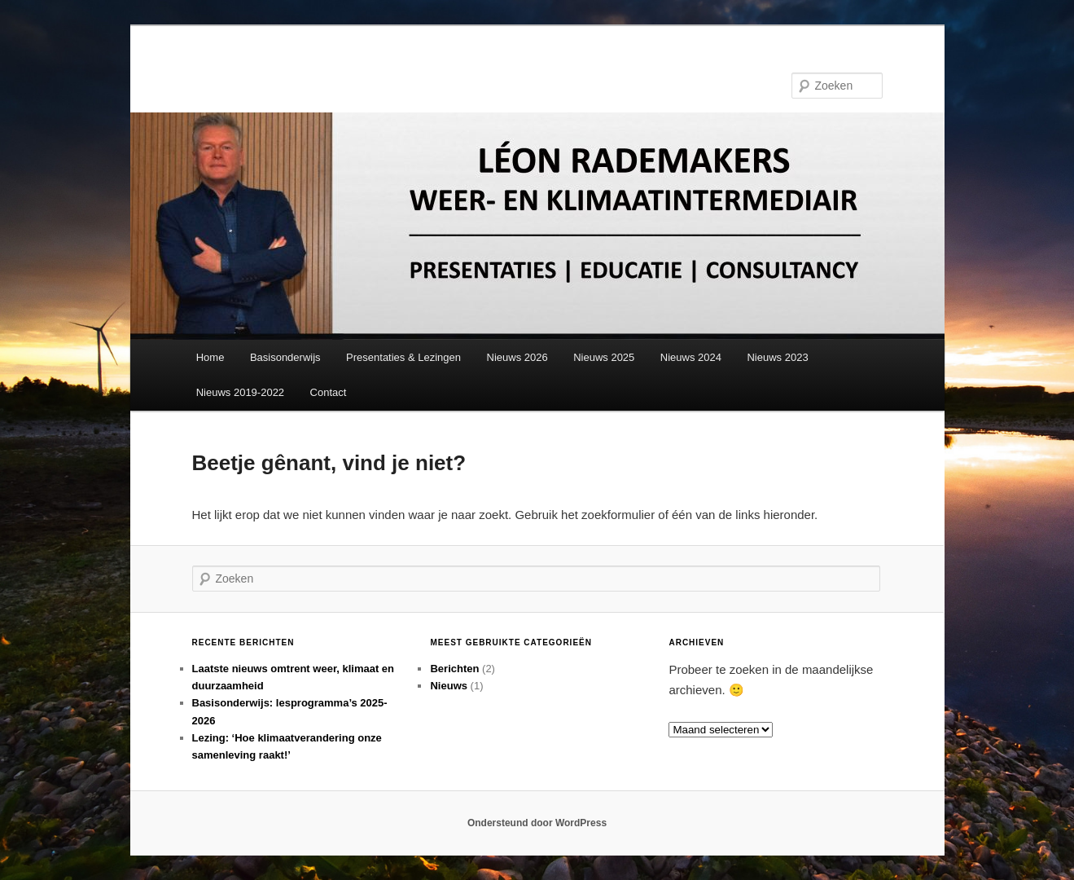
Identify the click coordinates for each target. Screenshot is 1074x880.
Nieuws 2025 (603, 357)
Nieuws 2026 (517, 357)
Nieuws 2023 (777, 357)
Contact (328, 392)
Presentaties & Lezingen (403, 357)
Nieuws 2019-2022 (240, 392)
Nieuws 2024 (690, 357)
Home (210, 357)
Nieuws (448, 686)
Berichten (454, 668)
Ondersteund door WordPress (537, 823)
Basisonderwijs (285, 357)
